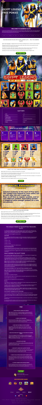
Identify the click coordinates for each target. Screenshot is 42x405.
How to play (21, 35)
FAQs (38, 35)
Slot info (4, 35)
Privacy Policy (22, 403)
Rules (27, 35)
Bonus (16, 35)
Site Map (17, 401)
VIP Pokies (28, 401)
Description (10, 35)
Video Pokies (25, 401)
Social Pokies (14, 401)
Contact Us (18, 403)
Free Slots (8, 43)
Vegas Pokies (21, 401)
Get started (32, 35)
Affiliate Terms (14, 403)
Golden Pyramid (28, 216)
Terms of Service (27, 403)
